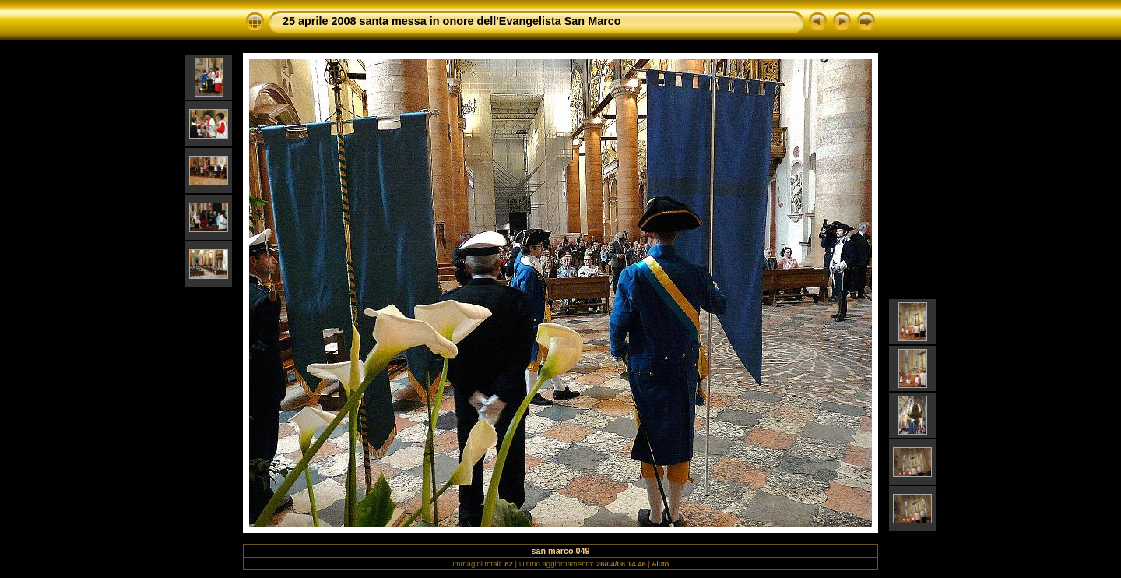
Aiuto (660, 563)
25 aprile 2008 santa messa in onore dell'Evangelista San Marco (452, 21)
